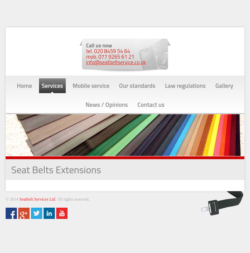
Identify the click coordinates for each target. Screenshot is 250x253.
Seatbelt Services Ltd (37, 199)
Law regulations (185, 85)
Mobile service (91, 85)
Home (24, 85)
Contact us (151, 104)
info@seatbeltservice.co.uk (116, 62)
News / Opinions (106, 104)
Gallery (224, 85)
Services (52, 85)
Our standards (137, 85)
